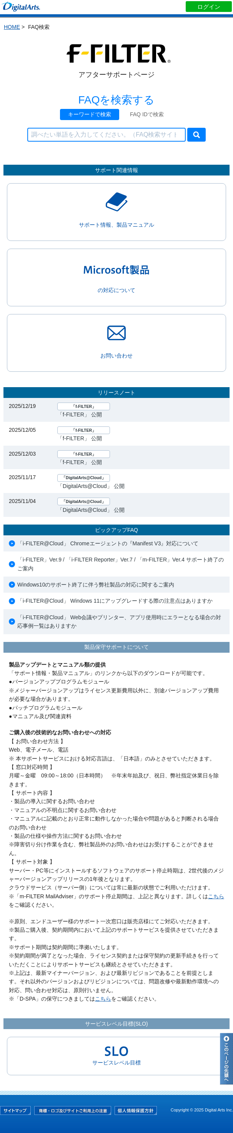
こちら (216, 896)
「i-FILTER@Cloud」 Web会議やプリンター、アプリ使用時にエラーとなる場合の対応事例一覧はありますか (119, 621)
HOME (12, 27)
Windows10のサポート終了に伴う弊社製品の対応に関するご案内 (95, 585)
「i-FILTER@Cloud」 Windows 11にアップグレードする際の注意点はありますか (115, 601)
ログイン (208, 6)
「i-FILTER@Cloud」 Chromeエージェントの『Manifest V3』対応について (107, 543)
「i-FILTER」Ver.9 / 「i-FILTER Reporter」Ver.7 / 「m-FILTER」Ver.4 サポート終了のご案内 (120, 563)
